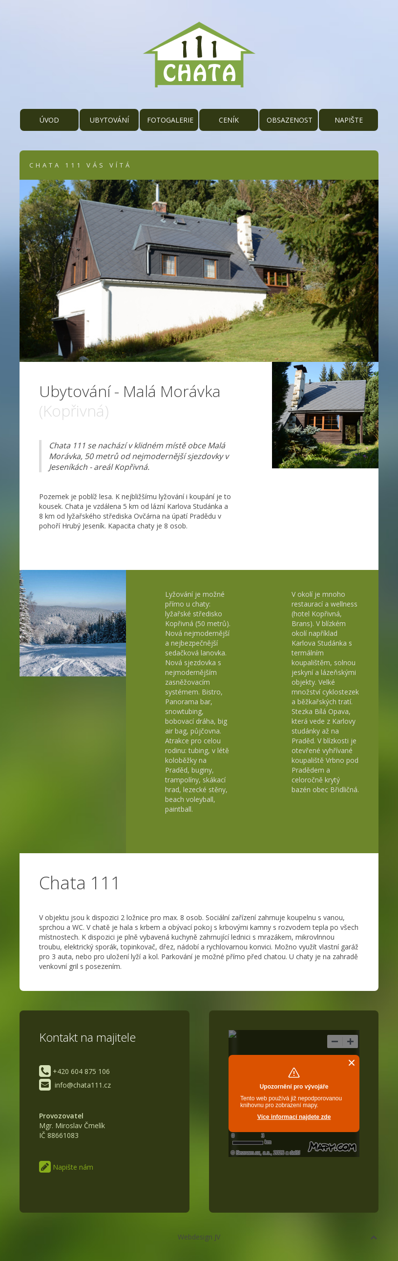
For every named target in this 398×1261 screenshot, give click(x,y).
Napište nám (349, 123)
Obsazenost (290, 120)
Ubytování (109, 120)
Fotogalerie (170, 120)
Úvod (49, 120)
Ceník (229, 120)
